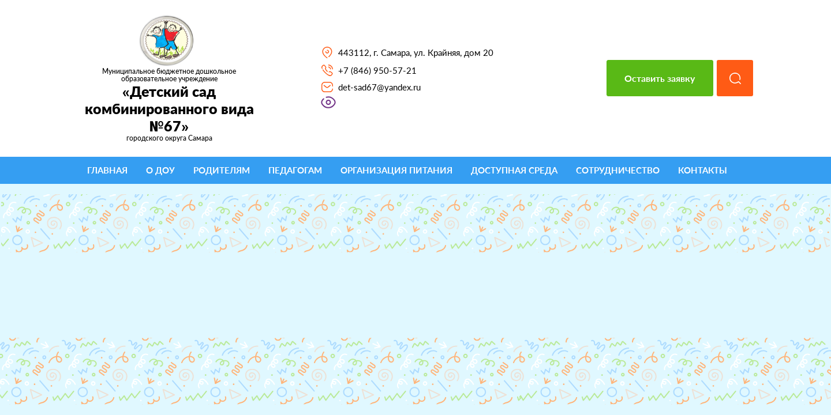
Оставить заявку (659, 78)
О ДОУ (160, 170)
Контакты (702, 170)
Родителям (221, 170)
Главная (107, 170)
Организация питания (396, 170)
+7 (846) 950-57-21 (377, 70)
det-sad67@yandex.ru (379, 87)
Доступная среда (514, 170)
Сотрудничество (618, 170)
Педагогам (295, 170)
